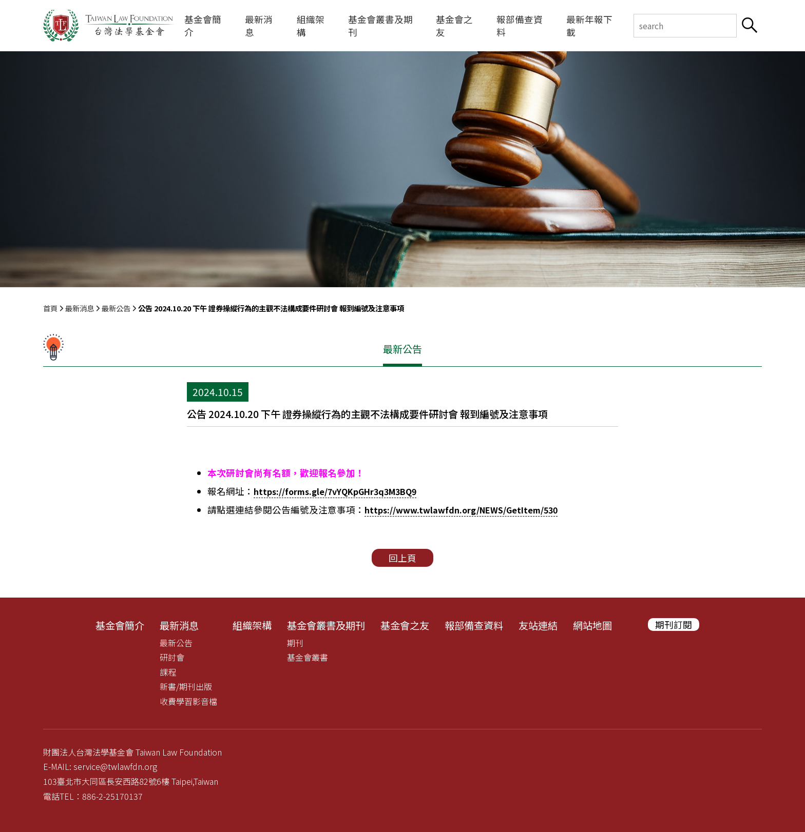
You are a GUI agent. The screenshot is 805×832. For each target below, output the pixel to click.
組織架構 (310, 25)
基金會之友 (454, 25)
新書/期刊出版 (186, 686)
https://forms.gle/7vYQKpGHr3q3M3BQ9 (335, 491)
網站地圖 (592, 625)
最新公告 (116, 308)
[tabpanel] (402, 169)
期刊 (295, 643)
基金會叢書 (307, 657)
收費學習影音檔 (188, 701)
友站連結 (538, 625)
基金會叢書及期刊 (380, 25)
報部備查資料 (519, 25)
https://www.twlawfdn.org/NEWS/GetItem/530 (461, 510)
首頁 (50, 308)
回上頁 (402, 557)
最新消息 (259, 25)
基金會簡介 (202, 25)
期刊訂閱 (673, 624)
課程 (168, 672)
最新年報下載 (589, 25)
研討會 (172, 657)
